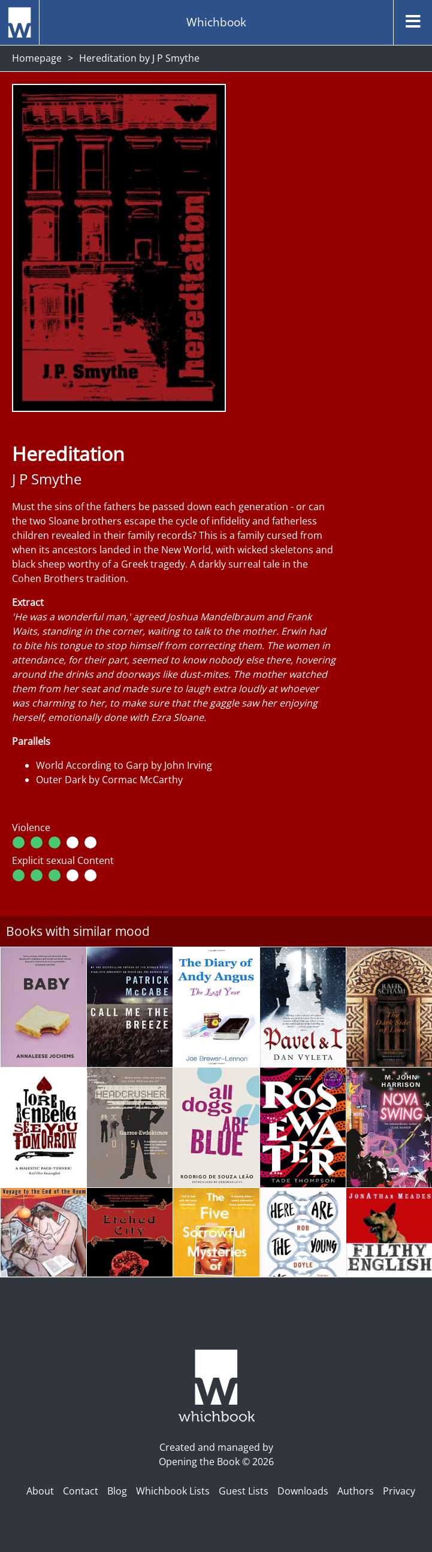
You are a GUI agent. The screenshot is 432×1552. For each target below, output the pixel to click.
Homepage (37, 58)
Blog (117, 1491)
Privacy (399, 1491)
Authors (355, 1491)
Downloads (302, 1491)
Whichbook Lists (173, 1491)
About (40, 1491)
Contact (80, 1491)
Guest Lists (243, 1491)
